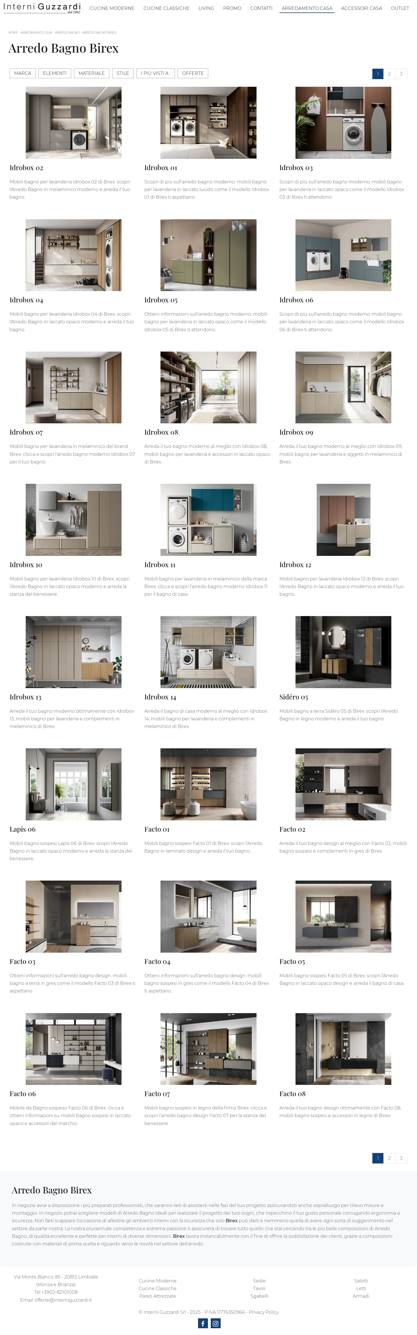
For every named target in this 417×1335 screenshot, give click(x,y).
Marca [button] (22, 73)
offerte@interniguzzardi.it (63, 1300)
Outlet (400, 8)
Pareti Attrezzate (157, 1296)
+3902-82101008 (60, 1292)
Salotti (361, 1281)
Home (13, 32)
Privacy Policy (264, 1312)
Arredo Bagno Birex (99, 32)
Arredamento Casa (307, 8)
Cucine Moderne (112, 8)
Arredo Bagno (67, 32)
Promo (232, 8)
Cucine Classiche (167, 8)
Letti (361, 1288)
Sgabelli (259, 1296)
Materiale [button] (92, 73)
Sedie (259, 1281)
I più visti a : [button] (155, 73)
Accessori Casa (361, 8)
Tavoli (259, 1288)
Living (206, 8)
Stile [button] (123, 73)
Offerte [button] (193, 73)
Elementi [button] (55, 73)
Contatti (261, 8)
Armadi (361, 1296)
